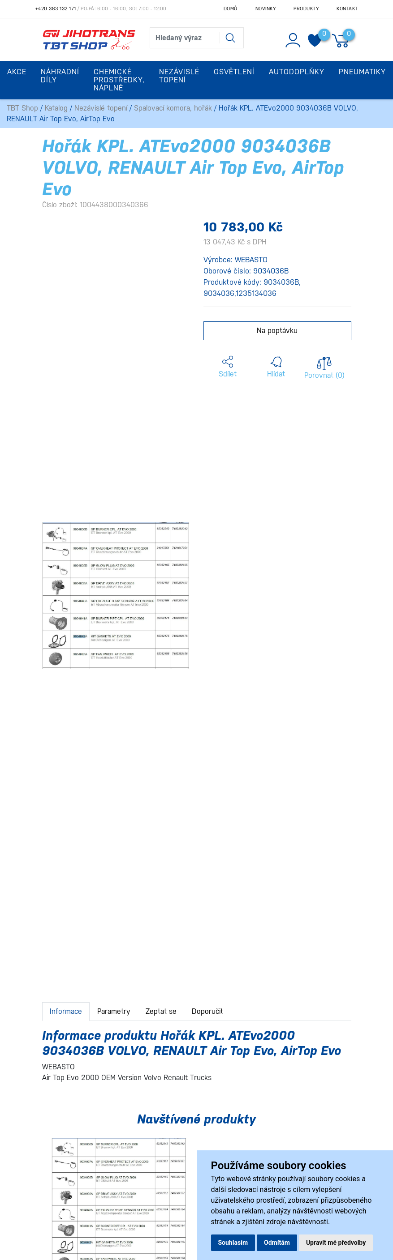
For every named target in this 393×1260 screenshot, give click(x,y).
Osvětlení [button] (234, 72)
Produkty (306, 9)
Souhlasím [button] (233, 1242)
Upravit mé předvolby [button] (336, 1242)
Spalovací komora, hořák (173, 108)
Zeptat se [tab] (161, 1011)
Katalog (56, 108)
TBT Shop (22, 108)
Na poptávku (277, 330)
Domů (231, 9)
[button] (227, 367)
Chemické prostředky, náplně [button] (119, 80)
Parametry (113, 1011)
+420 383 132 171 (55, 9)
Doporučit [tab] (207, 1011)
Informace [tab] (66, 1011)
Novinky (265, 9)
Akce (16, 72)
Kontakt (347, 9)
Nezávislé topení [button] (179, 76)
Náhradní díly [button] (60, 76)
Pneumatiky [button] (362, 72)
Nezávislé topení (100, 108)
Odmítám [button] (277, 1242)
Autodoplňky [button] (296, 72)
